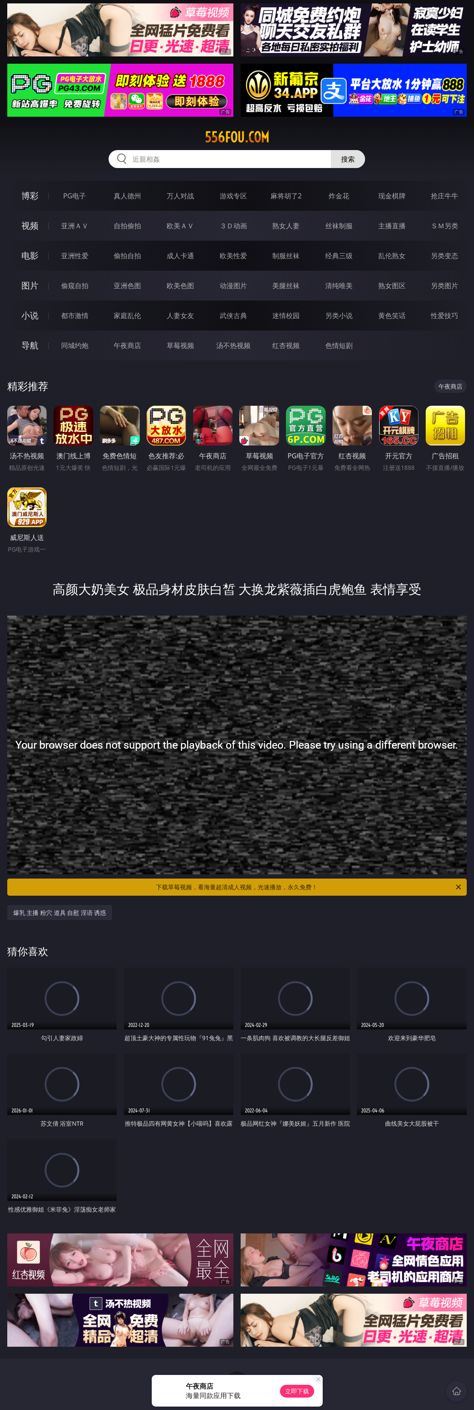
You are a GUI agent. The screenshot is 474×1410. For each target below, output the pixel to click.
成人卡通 (180, 255)
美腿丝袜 (286, 285)
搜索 (348, 159)
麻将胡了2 (286, 196)
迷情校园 (286, 315)
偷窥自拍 (74, 285)
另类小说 (339, 315)
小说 (29, 315)
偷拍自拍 (127, 255)
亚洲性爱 (74, 255)
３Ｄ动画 (233, 225)
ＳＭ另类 (444, 225)
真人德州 (127, 196)
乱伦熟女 (392, 255)
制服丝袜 (286, 255)
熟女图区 (392, 285)
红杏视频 (286, 345)
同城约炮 (74, 345)
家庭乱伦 (127, 315)
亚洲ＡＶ (74, 225)
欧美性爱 (233, 255)
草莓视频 (180, 345)
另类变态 (444, 255)
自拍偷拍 (127, 225)
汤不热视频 (233, 345)
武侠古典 (233, 315)
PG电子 (74, 196)
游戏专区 (233, 196)
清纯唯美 (339, 285)
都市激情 (74, 315)
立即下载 (297, 1391)
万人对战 (180, 196)
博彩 (29, 195)
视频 (29, 225)
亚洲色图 (127, 285)
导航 (29, 345)
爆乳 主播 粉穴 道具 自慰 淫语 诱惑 (59, 913)
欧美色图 (180, 285)
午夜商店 (127, 345)
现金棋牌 (392, 196)
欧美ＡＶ (180, 225)
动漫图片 (233, 285)
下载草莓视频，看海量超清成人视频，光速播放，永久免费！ (309, 887)
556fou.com (237, 137)
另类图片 (444, 285)
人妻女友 (180, 315)
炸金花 (339, 196)
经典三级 (339, 255)
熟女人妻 (286, 225)
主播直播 (392, 225)
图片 (29, 285)
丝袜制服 (339, 225)
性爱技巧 (444, 315)
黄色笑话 (392, 315)
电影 (29, 255)
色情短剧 (339, 345)
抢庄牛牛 (444, 196)
